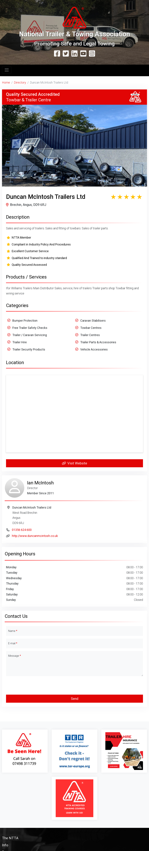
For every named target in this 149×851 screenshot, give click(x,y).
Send (74, 699)
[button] (74, 838)
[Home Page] (74, 17)
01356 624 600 (22, 530)
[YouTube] (83, 54)
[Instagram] (92, 54)
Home (6, 82)
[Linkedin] (74, 54)
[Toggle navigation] (6, 70)
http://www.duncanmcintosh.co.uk (35, 536)
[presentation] (74, 685)
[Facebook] (57, 54)
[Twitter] (66, 54)
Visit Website (74, 463)
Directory (20, 82)
